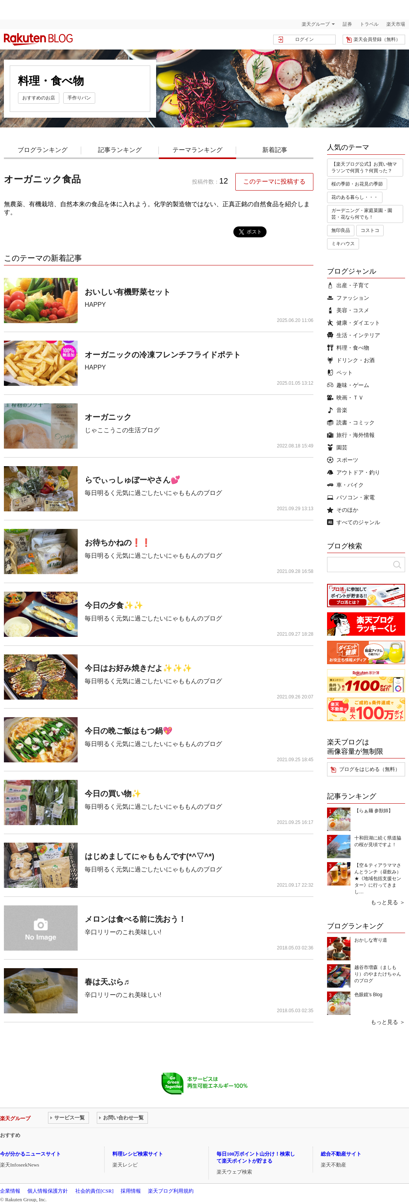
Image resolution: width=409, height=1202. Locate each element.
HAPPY (95, 304)
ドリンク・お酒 (351, 360)
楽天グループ (316, 24)
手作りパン (79, 98)
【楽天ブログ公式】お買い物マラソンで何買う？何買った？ (364, 167)
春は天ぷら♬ (107, 982)
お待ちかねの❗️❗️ (118, 542)
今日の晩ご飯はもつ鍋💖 (128, 731)
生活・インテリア (353, 335)
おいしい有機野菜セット (128, 292)
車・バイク (345, 485)
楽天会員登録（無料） (377, 39)
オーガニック (108, 417)
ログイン (304, 39)
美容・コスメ (348, 310)
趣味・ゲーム (348, 385)
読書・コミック (351, 422)
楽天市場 (395, 24)
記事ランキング (120, 150)
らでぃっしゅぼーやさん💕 (132, 479)
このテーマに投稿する (274, 181)
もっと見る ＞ (388, 902)
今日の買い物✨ (113, 793)
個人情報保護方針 (47, 1191)
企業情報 (10, 1191)
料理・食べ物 (348, 348)
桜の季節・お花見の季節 (357, 184)
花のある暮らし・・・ (354, 197)
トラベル (369, 24)
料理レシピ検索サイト (137, 1154)
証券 (347, 24)
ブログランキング (43, 150)
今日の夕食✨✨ (114, 605)
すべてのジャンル (353, 522)
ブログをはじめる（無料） (369, 769)
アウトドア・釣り (353, 472)
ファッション (348, 298)
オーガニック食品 (42, 179)
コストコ (370, 230)
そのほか (342, 510)
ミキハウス (343, 243)
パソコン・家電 (351, 497)
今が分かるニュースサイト (30, 1154)
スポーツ (342, 460)
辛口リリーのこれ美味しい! (123, 932)
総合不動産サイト (341, 1154)
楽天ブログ (38, 39)
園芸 (337, 447)
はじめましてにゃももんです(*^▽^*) (149, 856)
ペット (340, 372)
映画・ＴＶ (345, 397)
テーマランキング (197, 150)
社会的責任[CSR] (94, 1191)
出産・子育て (348, 285)
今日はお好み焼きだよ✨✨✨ (138, 668)
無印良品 (340, 230)
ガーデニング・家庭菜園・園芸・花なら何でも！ (361, 214)
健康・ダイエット (353, 323)
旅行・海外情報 (351, 435)
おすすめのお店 (38, 98)
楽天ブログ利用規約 (171, 1191)
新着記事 (274, 150)
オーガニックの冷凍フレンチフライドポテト (163, 354)
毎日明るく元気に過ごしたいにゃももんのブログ (153, 493)
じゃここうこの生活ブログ (122, 430)
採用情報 (131, 1191)
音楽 (337, 410)
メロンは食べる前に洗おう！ (135, 919)
